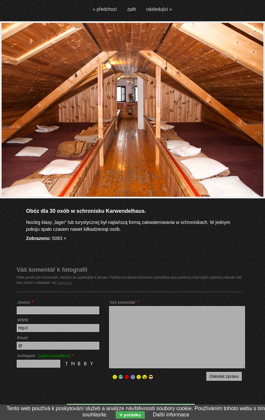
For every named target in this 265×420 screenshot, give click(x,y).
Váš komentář (123, 302)
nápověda (64, 282)
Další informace (171, 414)
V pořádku (130, 414)
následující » (159, 9)
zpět (131, 9)
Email (22, 338)
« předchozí (105, 9)
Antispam (43, 356)
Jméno (23, 302)
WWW (22, 320)
